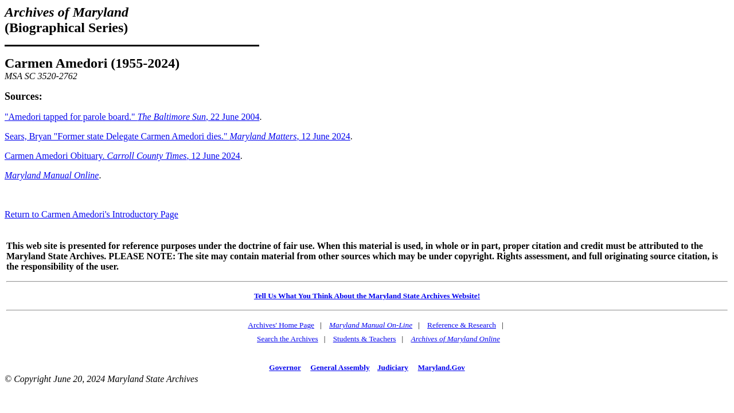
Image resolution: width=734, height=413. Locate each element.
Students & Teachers (364, 338)
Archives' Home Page (281, 325)
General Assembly (339, 367)
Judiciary (392, 367)
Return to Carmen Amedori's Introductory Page (91, 214)
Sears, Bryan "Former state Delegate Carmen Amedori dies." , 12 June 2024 (177, 136)
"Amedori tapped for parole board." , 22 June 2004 (132, 117)
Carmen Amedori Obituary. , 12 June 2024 (122, 156)
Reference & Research (461, 325)
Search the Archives (287, 338)
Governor (284, 367)
